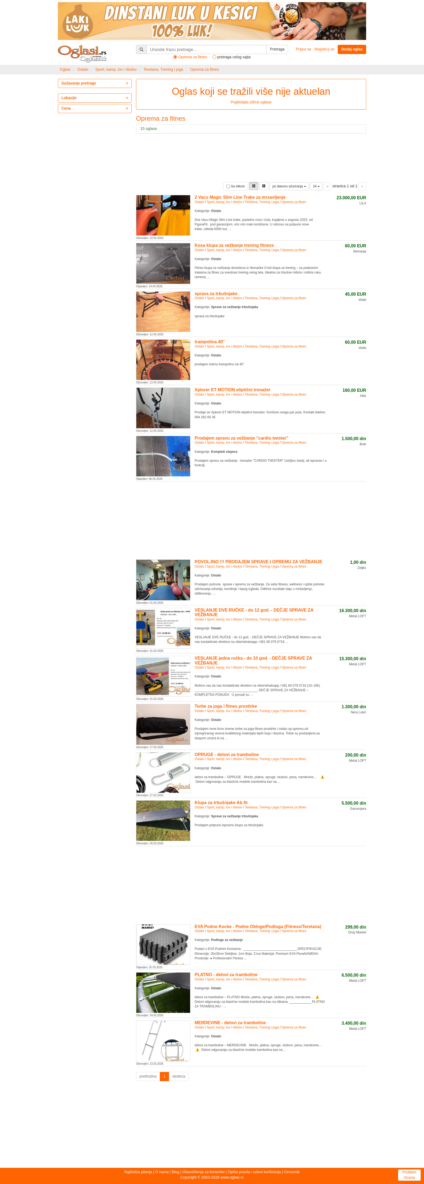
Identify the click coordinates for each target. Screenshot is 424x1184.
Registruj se (324, 49)
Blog (175, 1172)
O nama (162, 1172)
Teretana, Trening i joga (163, 69)
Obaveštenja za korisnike (204, 1172)
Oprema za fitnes (204, 69)
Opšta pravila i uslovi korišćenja (254, 1172)
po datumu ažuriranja (289, 186)
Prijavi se (303, 49)
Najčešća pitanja (138, 1172)
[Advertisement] (251, 519)
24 (316, 186)
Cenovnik (292, 1172)
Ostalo (82, 69)
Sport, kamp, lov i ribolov (116, 69)
